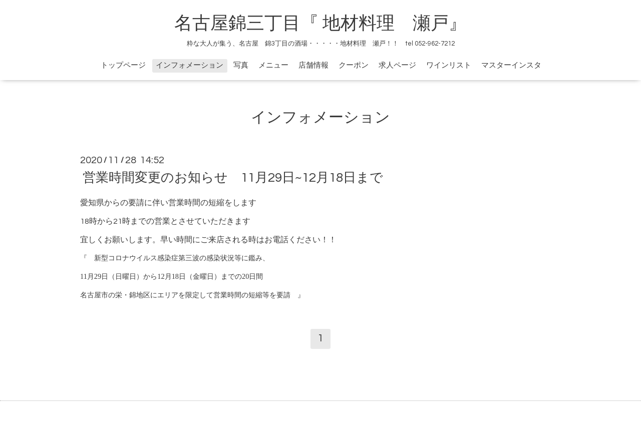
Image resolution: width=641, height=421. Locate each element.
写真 (240, 65)
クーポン (354, 65)
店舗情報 (313, 65)
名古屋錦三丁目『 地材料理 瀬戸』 (329, 23)
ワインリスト (448, 65)
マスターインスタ (511, 65)
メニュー (273, 65)
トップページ (123, 65)
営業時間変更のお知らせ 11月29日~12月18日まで (233, 177)
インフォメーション (189, 65)
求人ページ (397, 65)
